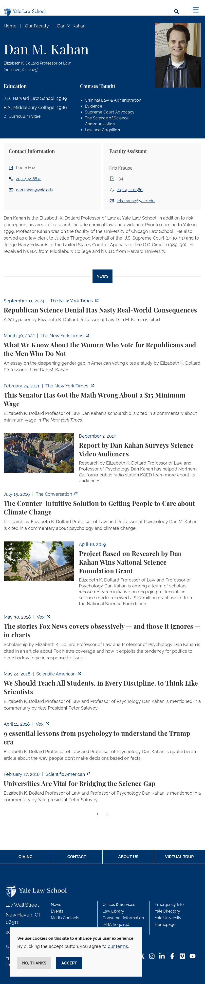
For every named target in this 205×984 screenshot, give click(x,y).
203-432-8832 (28, 179)
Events (57, 911)
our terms (118, 946)
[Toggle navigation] (195, 10)
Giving (26, 856)
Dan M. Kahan (71, 25)
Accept (69, 963)
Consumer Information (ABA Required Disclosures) (123, 925)
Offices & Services (119, 904)
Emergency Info (169, 904)
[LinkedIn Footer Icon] (162, 956)
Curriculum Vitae (24, 116)
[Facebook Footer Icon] (172, 956)
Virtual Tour (179, 856)
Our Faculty (37, 25)
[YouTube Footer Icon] (192, 956)
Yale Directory (167, 911)
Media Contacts (65, 918)
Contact (76, 856)
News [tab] (102, 276)
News (56, 904)
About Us (128, 856)
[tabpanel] (102, 561)
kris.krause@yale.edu (136, 201)
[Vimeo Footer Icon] (182, 956)
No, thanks (34, 963)
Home (10, 25)
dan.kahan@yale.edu (34, 190)
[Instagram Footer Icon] (152, 956)
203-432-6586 (130, 189)
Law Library (113, 911)
